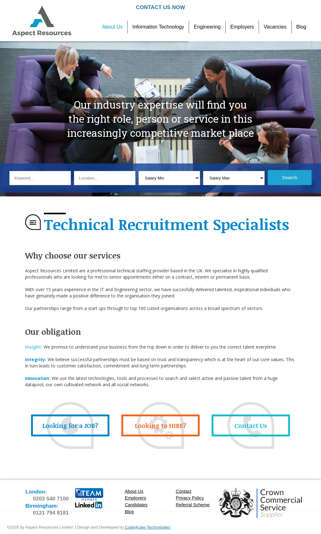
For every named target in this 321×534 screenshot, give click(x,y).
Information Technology (158, 26)
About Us (112, 26)
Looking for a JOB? (70, 425)
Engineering (207, 26)
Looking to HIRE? (160, 425)
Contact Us (250, 425)
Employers (242, 26)
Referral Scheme (193, 505)
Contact (184, 491)
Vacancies (275, 26)
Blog (301, 26)
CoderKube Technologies (147, 527)
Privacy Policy (190, 498)
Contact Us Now (160, 7)
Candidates (136, 505)
